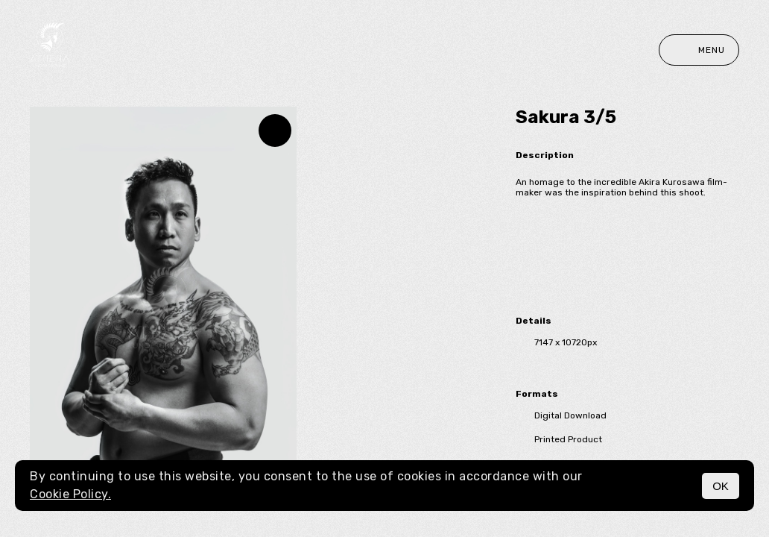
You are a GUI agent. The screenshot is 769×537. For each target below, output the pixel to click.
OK (720, 486)
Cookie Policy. (70, 494)
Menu (699, 50)
